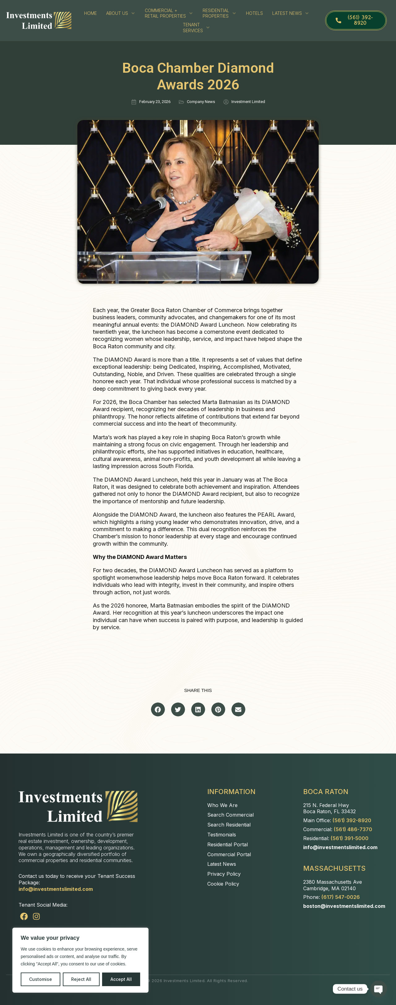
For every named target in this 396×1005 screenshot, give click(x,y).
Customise (40, 979)
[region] (80, 960)
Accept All (121, 979)
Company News (201, 101)
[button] (158, 709)
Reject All (81, 979)
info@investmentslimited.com (56, 889)
